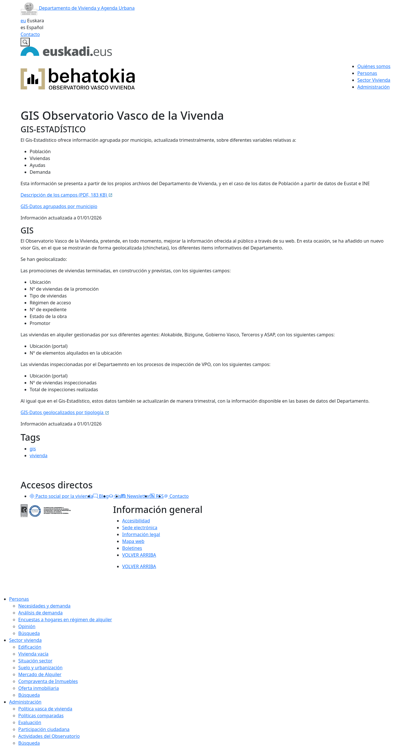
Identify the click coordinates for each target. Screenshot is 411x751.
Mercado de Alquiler (39, 674)
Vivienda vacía (33, 654)
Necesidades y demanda (44, 606)
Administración (25, 702)
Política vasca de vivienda (45, 709)
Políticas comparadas (41, 715)
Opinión (26, 626)
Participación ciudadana (44, 729)
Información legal (141, 534)
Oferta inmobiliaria (38, 688)
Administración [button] (373, 87)
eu (23, 20)
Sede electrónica (139, 527)
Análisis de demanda (40, 613)
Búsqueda (29, 633)
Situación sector (35, 661)
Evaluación (29, 722)
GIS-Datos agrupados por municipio (59, 206)
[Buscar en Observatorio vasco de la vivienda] (25, 42)
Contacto (30, 34)
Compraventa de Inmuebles (48, 681)
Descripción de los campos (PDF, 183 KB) (67, 195)
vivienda (38, 455)
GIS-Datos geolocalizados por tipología (65, 412)
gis (33, 449)
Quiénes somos (373, 66)
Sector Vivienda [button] (373, 80)
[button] (32, 496)
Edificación (29, 647)
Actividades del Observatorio (49, 736)
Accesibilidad (136, 521)
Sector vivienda (25, 640)
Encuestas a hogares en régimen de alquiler (65, 619)
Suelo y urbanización (40, 667)
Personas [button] (367, 73)
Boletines (132, 548)
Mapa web (133, 541)
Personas (19, 599)
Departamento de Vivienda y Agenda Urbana (78, 8)
